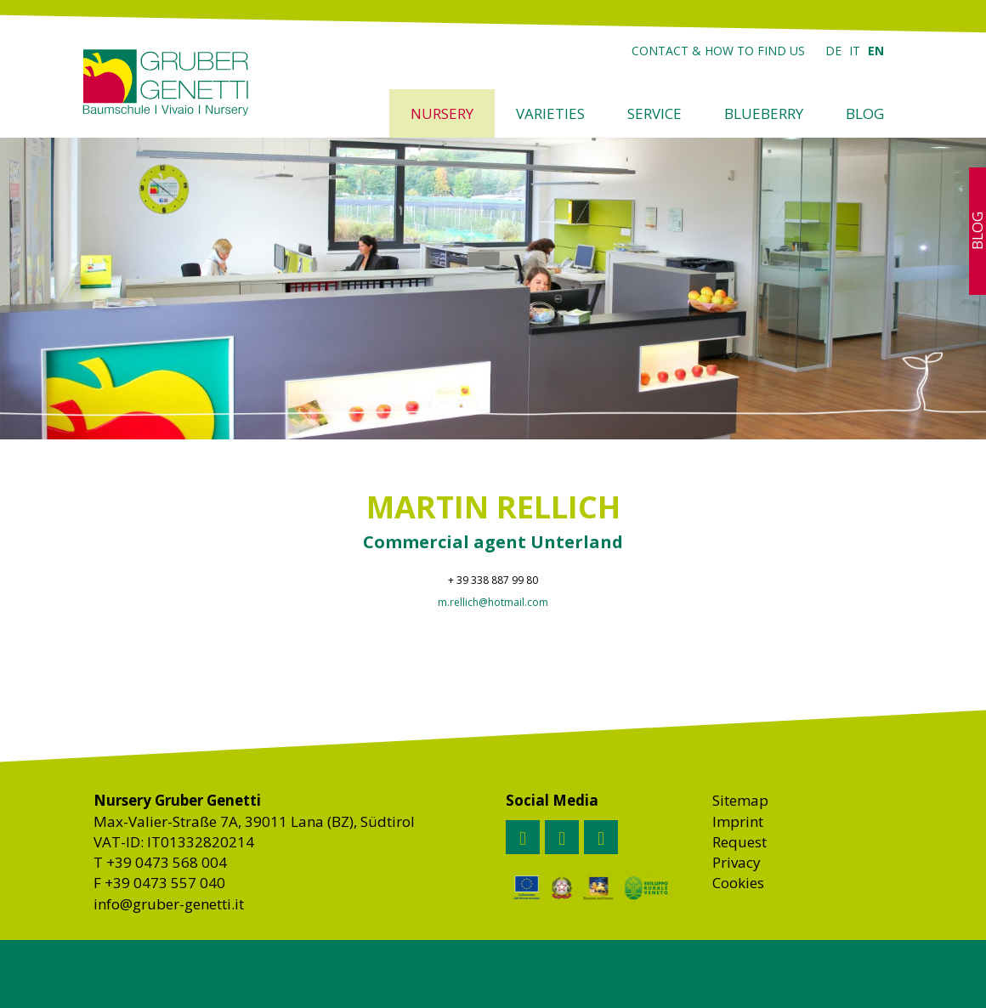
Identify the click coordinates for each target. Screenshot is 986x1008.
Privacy (736, 862)
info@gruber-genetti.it (169, 904)
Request (739, 842)
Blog (865, 113)
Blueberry (763, 113)
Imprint (737, 821)
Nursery (442, 113)
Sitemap (740, 800)
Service (654, 113)
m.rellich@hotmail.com (493, 602)
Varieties (550, 113)
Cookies (738, 882)
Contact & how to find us (718, 50)
